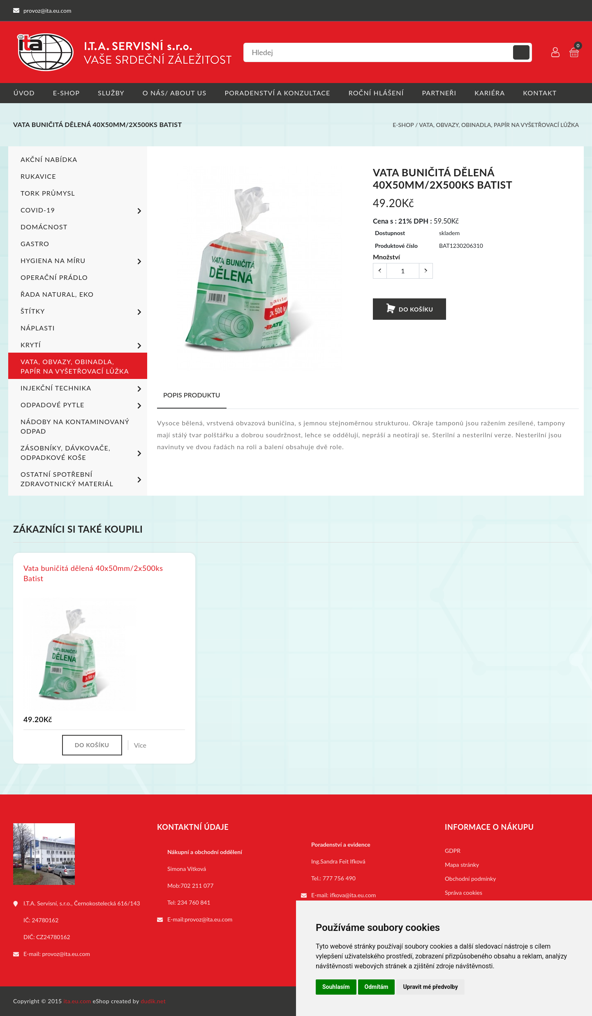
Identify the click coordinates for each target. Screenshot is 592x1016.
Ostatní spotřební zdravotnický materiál (82, 478)
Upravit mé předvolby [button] (430, 987)
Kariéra (491, 93)
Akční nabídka (49, 159)
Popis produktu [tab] (191, 395)
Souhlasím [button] (336, 987)
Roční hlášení (377, 93)
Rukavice (38, 176)
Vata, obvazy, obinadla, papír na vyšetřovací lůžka (499, 124)
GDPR (452, 850)
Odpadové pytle (82, 406)
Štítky (82, 312)
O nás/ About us (175, 93)
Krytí (82, 346)
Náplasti (38, 328)
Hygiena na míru (82, 261)
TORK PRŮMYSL (48, 193)
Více (140, 745)
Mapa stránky (462, 864)
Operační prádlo (54, 277)
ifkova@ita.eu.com (353, 894)
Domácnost (44, 227)
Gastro (35, 243)
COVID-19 (82, 211)
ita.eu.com (77, 1001)
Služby (111, 93)
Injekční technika (82, 389)
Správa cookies (463, 892)
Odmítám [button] (376, 987)
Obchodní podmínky (470, 878)
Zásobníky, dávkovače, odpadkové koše (82, 452)
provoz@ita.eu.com (66, 953)
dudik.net (153, 1001)
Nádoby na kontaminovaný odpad (75, 426)
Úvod (24, 93)
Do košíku (409, 308)
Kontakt (542, 93)
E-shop (66, 93)
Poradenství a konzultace (278, 93)
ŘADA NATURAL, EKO (57, 294)
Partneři (441, 93)
